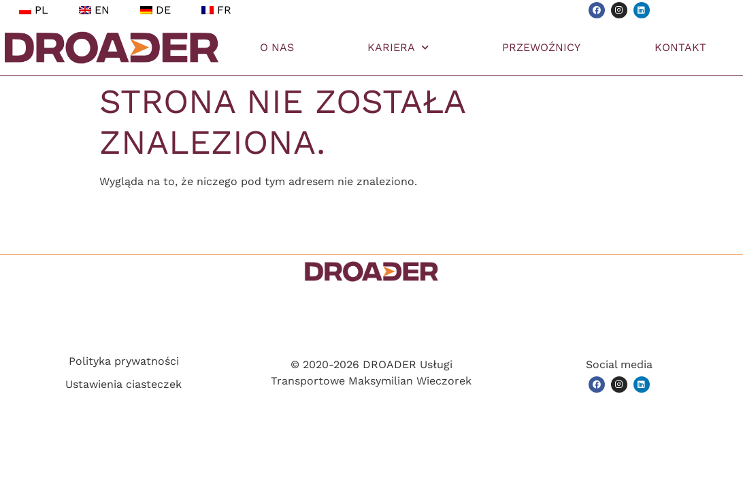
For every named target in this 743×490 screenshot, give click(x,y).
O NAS (277, 47)
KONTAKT (680, 47)
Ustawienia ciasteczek (123, 384)
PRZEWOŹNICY (541, 47)
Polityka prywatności (124, 361)
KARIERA (398, 47)
